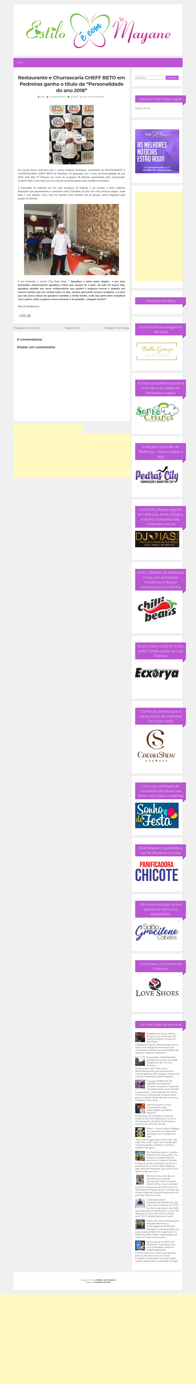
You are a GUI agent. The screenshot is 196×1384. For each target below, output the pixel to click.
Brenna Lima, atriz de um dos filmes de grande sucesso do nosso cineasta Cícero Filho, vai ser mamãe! (162, 1180)
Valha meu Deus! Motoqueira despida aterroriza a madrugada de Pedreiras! (163, 1223)
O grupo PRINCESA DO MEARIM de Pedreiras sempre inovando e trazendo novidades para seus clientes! (163, 1085)
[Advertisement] (48, 428)
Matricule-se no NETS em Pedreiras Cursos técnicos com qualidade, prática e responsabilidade (161, 1245)
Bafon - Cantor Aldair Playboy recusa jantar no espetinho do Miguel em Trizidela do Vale (163, 1132)
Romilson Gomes (103, 1282)
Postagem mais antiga (116, 327)
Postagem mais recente (27, 327)
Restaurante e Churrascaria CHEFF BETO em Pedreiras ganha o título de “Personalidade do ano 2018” (71, 84)
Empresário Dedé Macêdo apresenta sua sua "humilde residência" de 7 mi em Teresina (162, 1061)
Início (20, 62)
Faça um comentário (93, 97)
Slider (74, 97)
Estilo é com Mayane (106, 1280)
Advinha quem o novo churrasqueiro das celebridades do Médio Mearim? (159, 1108)
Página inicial (72, 327)
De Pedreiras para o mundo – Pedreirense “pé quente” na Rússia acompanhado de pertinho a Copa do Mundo (163, 1156)
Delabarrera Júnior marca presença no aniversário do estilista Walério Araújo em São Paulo (161, 1037)
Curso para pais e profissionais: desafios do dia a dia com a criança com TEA (163, 1202)
